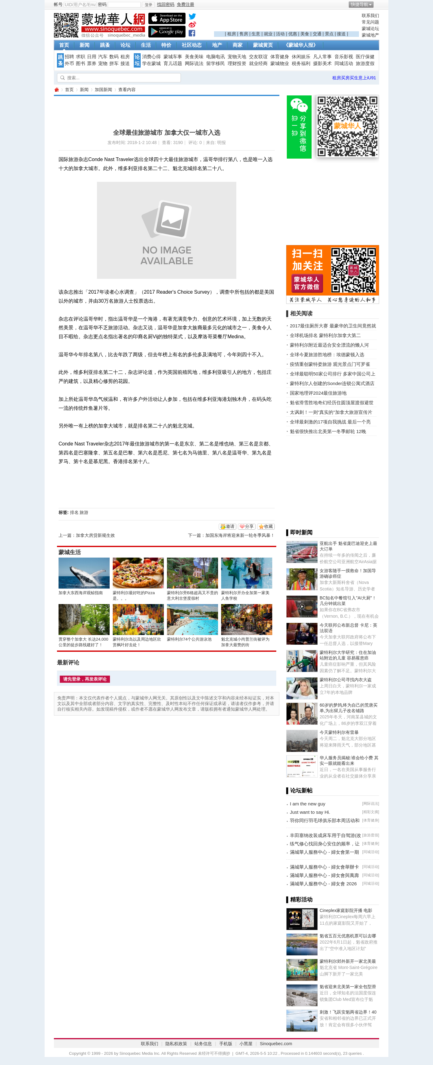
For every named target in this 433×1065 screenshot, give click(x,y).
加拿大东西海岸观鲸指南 (81, 592)
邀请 (230, 526)
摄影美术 (322, 63)
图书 (80, 63)
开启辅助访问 (377, 4)
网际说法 (194, 63)
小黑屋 (245, 1043)
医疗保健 (365, 56)
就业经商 (258, 63)
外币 (69, 63)
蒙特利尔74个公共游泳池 (189, 639)
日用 (91, 56)
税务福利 (301, 63)
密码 (102, 4)
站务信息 (203, 1043)
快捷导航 (359, 4)
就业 (268, 33)
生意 (255, 33)
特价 (166, 45)
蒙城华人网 (56, 89)
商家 (238, 45)
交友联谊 (258, 56)
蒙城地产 (370, 35)
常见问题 (370, 22)
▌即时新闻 (299, 532)
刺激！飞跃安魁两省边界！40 (348, 1012)
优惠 (292, 33)
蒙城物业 (279, 63)
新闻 (85, 45)
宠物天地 (237, 56)
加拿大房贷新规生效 (95, 535)
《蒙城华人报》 (300, 45)
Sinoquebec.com (276, 1043)
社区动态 (192, 45)
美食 (304, 33)
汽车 (102, 56)
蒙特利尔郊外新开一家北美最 (348, 961)
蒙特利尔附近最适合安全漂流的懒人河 (329, 345)
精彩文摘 (370, 812)
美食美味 (194, 56)
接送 (341, 33)
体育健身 (279, 56)
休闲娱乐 (301, 56)
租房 (231, 33)
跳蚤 (105, 45)
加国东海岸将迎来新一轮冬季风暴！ (240, 535)
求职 (80, 56)
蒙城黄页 (263, 45)
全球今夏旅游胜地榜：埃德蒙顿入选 (327, 354)
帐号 (58, 4)
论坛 (125, 45)
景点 (329, 33)
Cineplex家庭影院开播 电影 (346, 910)
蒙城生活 (70, 552)
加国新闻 (103, 89)
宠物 (102, 63)
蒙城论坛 (370, 28)
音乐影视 (344, 56)
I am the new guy (307, 803)
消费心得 (151, 56)
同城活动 (344, 63)
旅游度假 (365, 63)
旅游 (84, 512)
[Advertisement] (286, 22)
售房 (243, 33)
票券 (91, 63)
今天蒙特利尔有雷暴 (339, 732)
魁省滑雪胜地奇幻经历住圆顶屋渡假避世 (332, 402)
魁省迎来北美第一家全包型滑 (348, 986)
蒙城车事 (173, 56)
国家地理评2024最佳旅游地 (318, 393)
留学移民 (215, 63)
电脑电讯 (215, 56)
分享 (249, 526)
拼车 (114, 63)
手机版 (225, 1043)
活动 (280, 33)
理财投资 (237, 63)
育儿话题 (173, 63)
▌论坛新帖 (299, 790)
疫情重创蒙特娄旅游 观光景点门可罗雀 (330, 364)
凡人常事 (322, 56)
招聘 (69, 56)
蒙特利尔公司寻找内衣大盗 (346, 679)
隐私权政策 (176, 1043)
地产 (217, 45)
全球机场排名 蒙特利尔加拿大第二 (325, 335)
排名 (74, 512)
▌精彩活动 (299, 899)
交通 (317, 33)
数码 (114, 56)
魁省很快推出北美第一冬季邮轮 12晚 (328, 431)
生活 (146, 45)
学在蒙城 (151, 63)
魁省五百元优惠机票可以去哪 (348, 935)
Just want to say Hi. (310, 812)
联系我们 (370, 15)
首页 (64, 45)
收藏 (268, 526)
